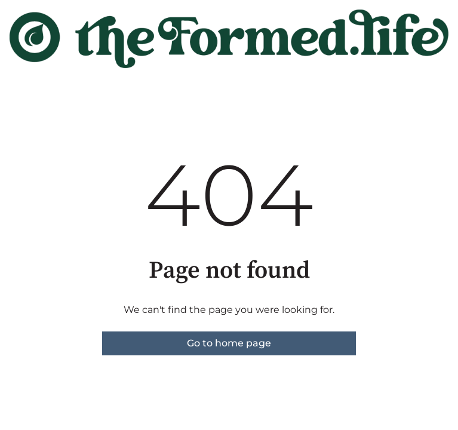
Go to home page (229, 343)
